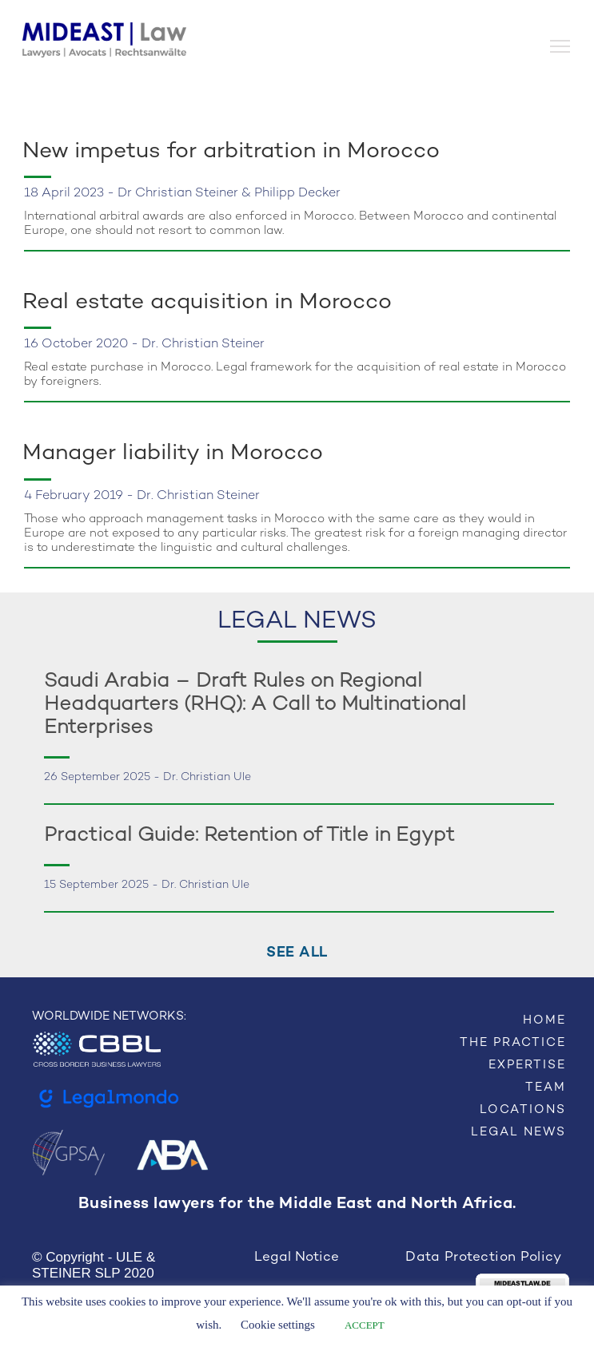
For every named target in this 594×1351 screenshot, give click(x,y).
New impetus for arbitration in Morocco (231, 152)
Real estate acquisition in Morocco (207, 303)
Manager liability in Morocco (172, 454)
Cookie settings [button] (278, 1324)
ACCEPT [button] (365, 1325)
